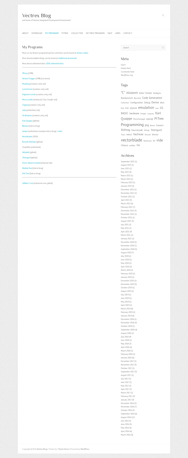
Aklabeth (26, 152)
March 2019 (125, 308)
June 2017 (125, 382)
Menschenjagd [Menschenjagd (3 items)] (139, 119)
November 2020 (127, 245)
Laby (24, 110)
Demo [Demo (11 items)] (155, 102)
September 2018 (127, 329)
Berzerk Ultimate (29, 142)
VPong (24, 73)
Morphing (26, 84)
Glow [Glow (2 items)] (157, 108)
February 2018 (126, 354)
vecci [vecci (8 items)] (129, 134)
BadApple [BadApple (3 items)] (157, 93)
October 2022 (126, 196)
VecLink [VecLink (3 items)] (148, 134)
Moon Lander (27, 99)
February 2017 (126, 396)
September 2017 (127, 371)
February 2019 (126, 312)
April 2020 (125, 266)
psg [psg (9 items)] (147, 125)
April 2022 (125, 200)
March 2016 (125, 435)
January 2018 (126, 357)
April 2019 (125, 305)
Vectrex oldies (82, 53)
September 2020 (127, 249)
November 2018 (127, 322)
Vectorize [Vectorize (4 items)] (147, 140)
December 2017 (127, 361)
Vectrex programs (95, 33)
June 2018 (125, 340)
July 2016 (125, 421)
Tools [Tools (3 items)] (123, 134)
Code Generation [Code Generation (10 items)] (152, 98)
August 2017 (126, 375)
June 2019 (125, 298)
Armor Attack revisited (31, 163)
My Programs (52, 33)
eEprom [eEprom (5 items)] (133, 108)
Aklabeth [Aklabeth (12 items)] (132, 93)
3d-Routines (27, 115)
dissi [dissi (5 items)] (162, 102)
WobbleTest (27, 168)
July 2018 (125, 337)
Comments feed (127, 72)
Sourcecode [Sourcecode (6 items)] (137, 129)
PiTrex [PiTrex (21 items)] (159, 118)
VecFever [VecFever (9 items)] (138, 134)
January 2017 (126, 400)
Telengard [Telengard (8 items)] (156, 130)
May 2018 (125, 343)
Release (25, 126)
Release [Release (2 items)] (152, 125)
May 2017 (125, 386)
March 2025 (125, 175)
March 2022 (125, 203)
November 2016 (127, 406)
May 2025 (125, 172)
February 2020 (126, 273)
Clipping (25, 105)
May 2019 (125, 301)
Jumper (25, 131)
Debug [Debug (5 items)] (147, 102)
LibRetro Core (27, 183)
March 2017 (125, 392)
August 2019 (126, 291)
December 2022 (127, 189)
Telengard (26, 157)
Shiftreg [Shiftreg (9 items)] (125, 130)
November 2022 (127, 193)
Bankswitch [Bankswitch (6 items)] (127, 97)
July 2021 (125, 224)
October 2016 (126, 410)
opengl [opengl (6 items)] (149, 118)
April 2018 (125, 347)
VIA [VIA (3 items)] (154, 141)
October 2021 (126, 217)
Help (110, 33)
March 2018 (125, 350)
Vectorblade (27, 136)
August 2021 (126, 221)
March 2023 (125, 179)
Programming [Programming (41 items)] (132, 124)
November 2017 (127, 364)
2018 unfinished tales (55, 63)
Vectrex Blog (36, 15)
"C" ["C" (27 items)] (123, 92)
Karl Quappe (27, 121)
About (25, 33)
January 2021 (126, 238)
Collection (77, 33)
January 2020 (126, 277)
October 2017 (126, 368)
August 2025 (126, 165)
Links (117, 33)
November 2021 (127, 214)
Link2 (60, 131)
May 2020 (125, 263)
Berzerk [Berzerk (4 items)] (137, 98)
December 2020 (127, 242)
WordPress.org (127, 75)
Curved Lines (27, 89)
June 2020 (125, 259)
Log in (123, 64)
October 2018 (126, 326)
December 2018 (127, 319)
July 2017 (124, 378)
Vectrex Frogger (28, 78)
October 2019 (126, 287)
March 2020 (125, 270)
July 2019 (125, 294)
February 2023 (126, 182)
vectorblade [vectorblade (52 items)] (131, 140)
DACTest (25, 173)
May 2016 (125, 427)
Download (37, 33)
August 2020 (126, 252)
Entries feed (126, 68)
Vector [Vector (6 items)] (155, 134)
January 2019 (126, 315)
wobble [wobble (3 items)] (132, 145)
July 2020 (125, 256)
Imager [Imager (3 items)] (143, 113)
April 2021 (125, 231)
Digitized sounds (29, 94)
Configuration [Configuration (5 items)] (136, 102)
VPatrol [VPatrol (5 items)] (124, 145)
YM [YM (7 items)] (138, 145)
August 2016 (126, 417)
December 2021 (127, 210)
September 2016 (127, 414)
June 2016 (125, 424)
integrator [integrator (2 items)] (150, 114)
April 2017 (125, 389)
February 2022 (126, 207)
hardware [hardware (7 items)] (134, 113)
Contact (127, 33)
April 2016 (125, 431)
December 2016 (127, 403)
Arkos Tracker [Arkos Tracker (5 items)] (145, 93)
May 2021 (125, 228)
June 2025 (125, 168)
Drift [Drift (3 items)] (127, 108)
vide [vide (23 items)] (159, 140)
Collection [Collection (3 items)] (125, 102)
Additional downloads (67, 58)
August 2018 (126, 333)
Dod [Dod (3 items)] (122, 108)
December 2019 (127, 280)
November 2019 (127, 284)
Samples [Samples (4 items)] (160, 125)
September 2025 (127, 161)
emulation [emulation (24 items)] (146, 107)
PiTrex (65, 33)
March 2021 (125, 235)
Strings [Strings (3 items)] (146, 130)
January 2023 (126, 186)
